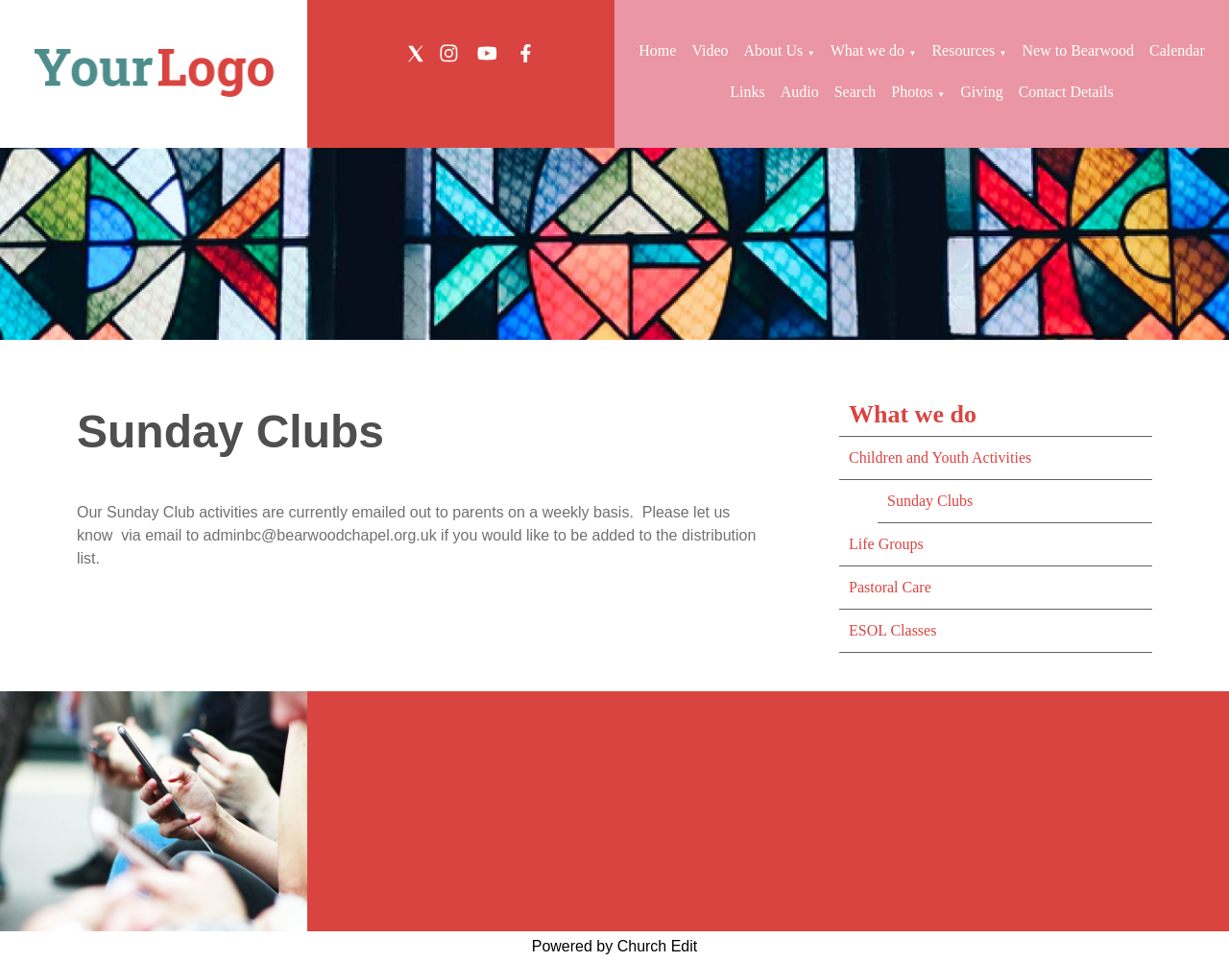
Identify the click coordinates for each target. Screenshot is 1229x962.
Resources (963, 50)
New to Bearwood (1078, 50)
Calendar (1177, 50)
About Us (774, 50)
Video (709, 50)
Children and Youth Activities (940, 457)
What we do (867, 50)
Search (855, 92)
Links (747, 92)
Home (657, 50)
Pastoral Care (890, 587)
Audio (800, 92)
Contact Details (1066, 92)
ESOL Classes (892, 630)
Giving (981, 92)
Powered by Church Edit (615, 946)
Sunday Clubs (930, 501)
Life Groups (886, 544)
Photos (912, 92)
